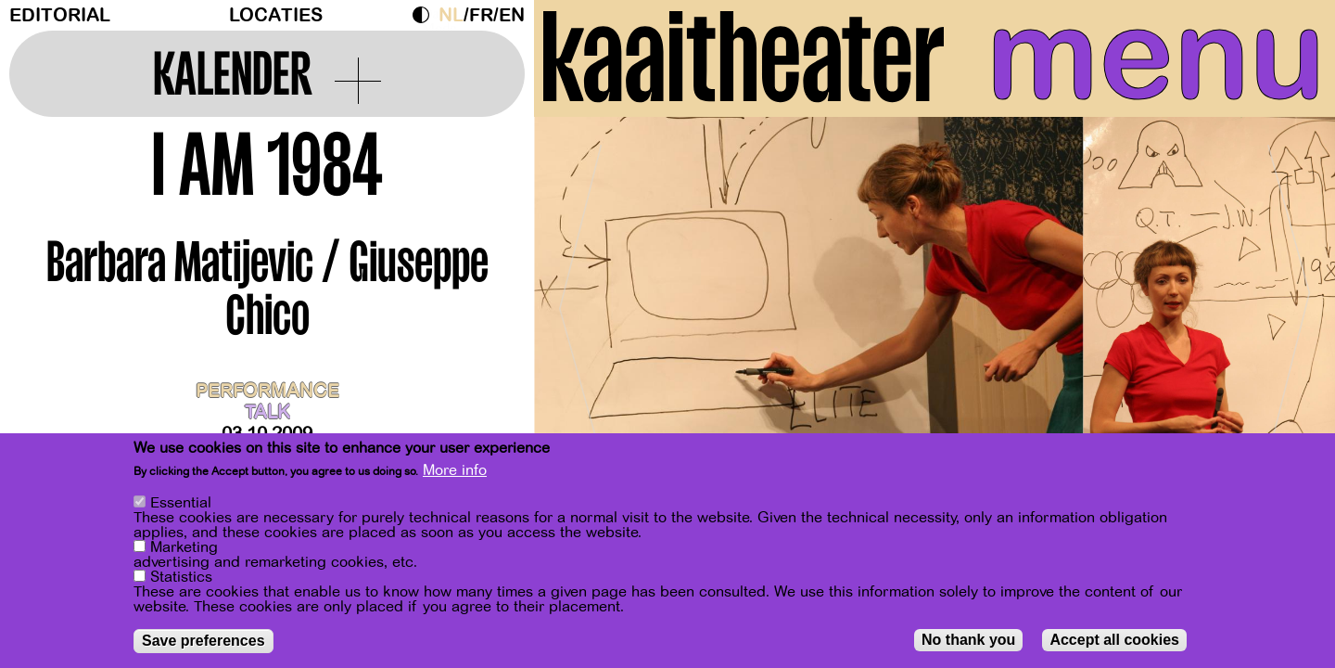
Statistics (181, 577)
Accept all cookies (1114, 640)
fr (481, 15)
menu (1156, 55)
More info (455, 471)
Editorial (59, 15)
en (512, 15)
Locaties (276, 15)
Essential (180, 503)
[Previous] (580, 301)
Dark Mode (425, 14)
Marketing (184, 547)
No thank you (968, 640)
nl (451, 15)
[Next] (1289, 301)
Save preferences (203, 641)
